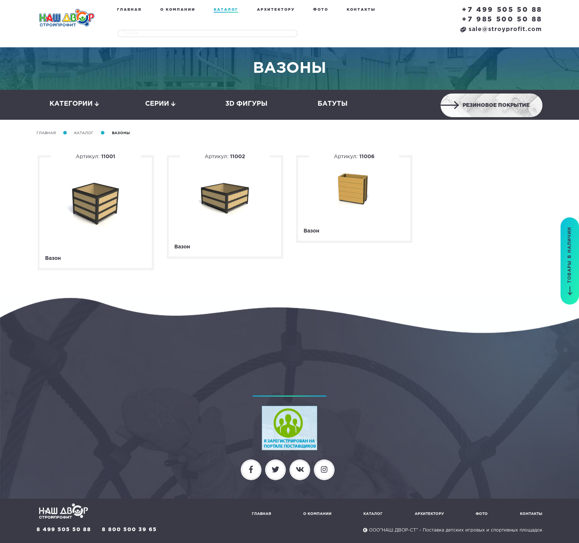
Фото (320, 9)
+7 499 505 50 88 (502, 10)
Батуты (332, 104)
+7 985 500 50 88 (502, 20)
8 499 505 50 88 (64, 529)
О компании (177, 9)
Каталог (226, 9)
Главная (129, 9)
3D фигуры (246, 104)
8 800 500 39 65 (129, 529)
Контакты (361, 9)
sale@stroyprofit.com (501, 29)
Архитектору (276, 9)
